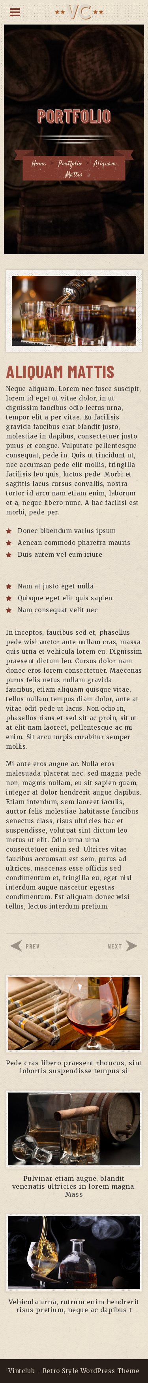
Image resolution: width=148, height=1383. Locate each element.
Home (39, 164)
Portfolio (69, 164)
